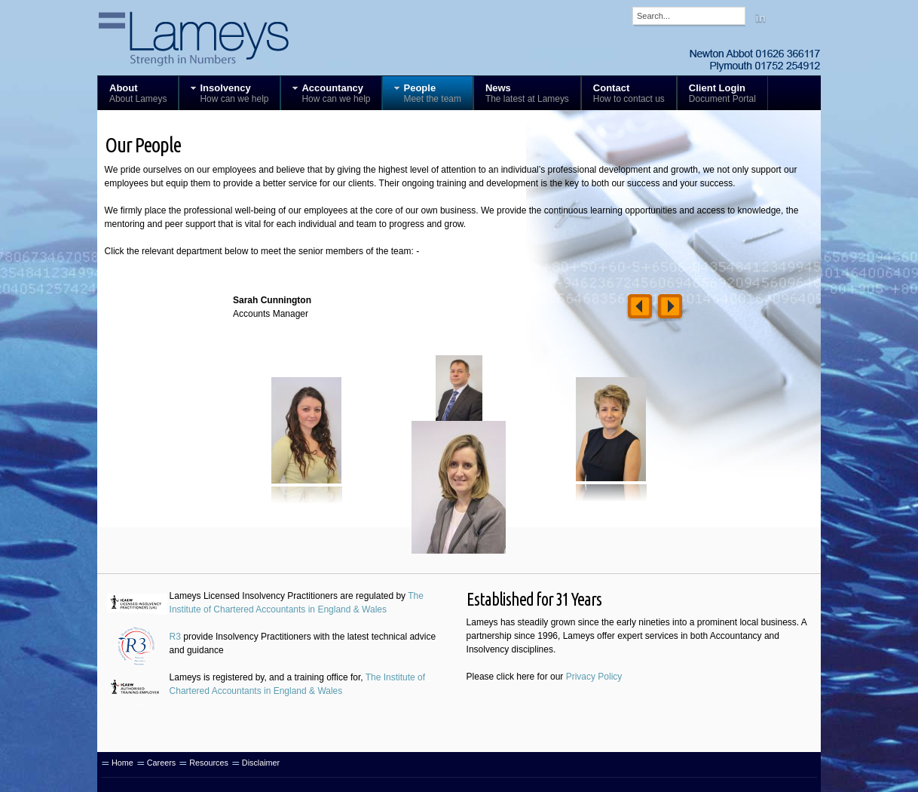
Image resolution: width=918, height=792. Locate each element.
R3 (175, 636)
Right (670, 308)
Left (640, 308)
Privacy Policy (594, 676)
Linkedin (760, 17)
